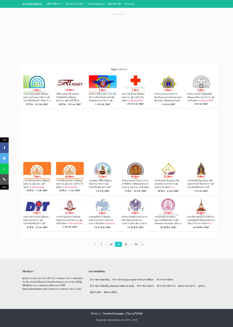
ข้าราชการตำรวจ (166, 286)
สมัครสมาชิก (114, 3)
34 (118, 244)
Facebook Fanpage (113, 313)
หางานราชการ (32, 3)
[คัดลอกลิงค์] (4, 179)
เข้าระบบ (129, 3)
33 (111, 244)
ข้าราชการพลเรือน (100, 279)
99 (136, 244)
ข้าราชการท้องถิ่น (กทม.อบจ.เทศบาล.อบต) (112, 286)
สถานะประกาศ (74, 3)
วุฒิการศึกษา (53, 3)
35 (126, 244)
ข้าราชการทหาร (145, 286)
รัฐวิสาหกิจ (95, 292)
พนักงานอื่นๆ (110, 292)
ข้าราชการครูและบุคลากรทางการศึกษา (133, 279)
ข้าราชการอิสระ (165, 279)
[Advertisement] (119, 40)
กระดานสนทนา (96, 3)
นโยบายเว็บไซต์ (133, 313)
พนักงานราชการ (186, 286)
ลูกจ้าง (201, 286)
